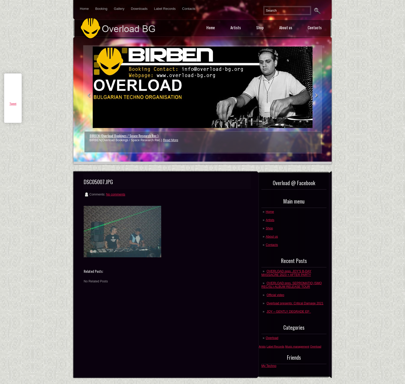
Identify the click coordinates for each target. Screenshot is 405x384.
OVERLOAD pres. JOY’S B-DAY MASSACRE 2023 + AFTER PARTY (286, 273)
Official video (275, 295)
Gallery (119, 9)
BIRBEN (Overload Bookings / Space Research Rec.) (124, 135)
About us (285, 27)
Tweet (13, 103)
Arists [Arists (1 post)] (262, 346)
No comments (115, 194)
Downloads (139, 9)
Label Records (165, 9)
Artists (235, 27)
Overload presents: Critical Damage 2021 (295, 303)
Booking (101, 9)
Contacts (188, 9)
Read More (170, 140)
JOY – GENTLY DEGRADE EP (289, 311)
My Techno (268, 366)
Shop (260, 27)
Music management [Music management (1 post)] (297, 346)
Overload (272, 338)
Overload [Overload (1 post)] (315, 346)
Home (84, 9)
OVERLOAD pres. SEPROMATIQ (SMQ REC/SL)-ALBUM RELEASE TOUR (291, 285)
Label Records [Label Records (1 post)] (275, 346)
